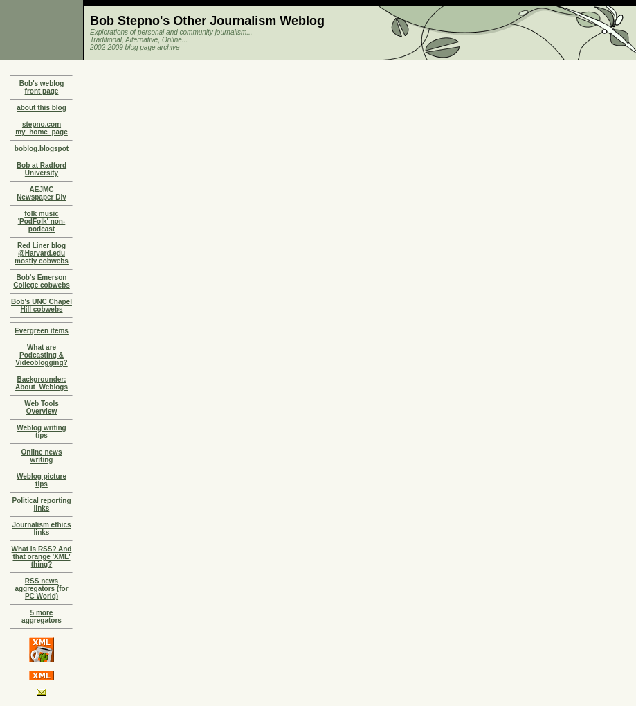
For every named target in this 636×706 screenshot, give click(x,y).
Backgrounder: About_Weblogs (41, 383)
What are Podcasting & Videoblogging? (41, 355)
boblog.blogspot (42, 148)
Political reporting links (41, 504)
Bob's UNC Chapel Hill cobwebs (41, 305)
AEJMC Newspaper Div (41, 193)
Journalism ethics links (41, 528)
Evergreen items (42, 331)
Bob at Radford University (41, 169)
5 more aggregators (41, 616)
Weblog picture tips (41, 480)
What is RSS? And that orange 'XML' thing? (42, 556)
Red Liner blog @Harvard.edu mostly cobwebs (42, 253)
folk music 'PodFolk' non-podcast (42, 221)
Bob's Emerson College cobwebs (41, 281)
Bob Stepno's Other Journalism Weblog (207, 21)
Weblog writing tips (41, 431)
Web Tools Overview (41, 407)
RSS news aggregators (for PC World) (41, 588)
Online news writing (41, 456)
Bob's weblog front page (41, 87)
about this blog (41, 108)
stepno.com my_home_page (41, 128)
